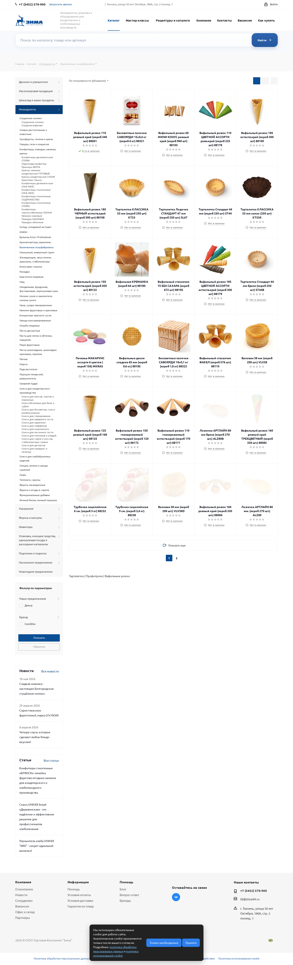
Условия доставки (80, 900)
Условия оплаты (79, 895)
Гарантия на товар (81, 906)
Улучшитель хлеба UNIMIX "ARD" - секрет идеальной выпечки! (36, 845)
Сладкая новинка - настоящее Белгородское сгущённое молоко (36, 688)
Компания (203, 20)
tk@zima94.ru (250, 899)
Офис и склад (25, 912)
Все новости (50, 671)
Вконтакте (176, 897)
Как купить (266, 20)
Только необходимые (164, 942)
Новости (21, 895)
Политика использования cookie (238, 958)
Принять (191, 942)
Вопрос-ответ (129, 895)
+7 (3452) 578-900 (253, 891)
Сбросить (39, 646)
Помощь (74, 889)
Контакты (224, 20)
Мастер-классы (137, 20)
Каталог (114, 20)
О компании (24, 889)
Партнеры (22, 917)
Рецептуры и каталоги (173, 20)
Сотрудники (24, 900)
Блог (123, 889)
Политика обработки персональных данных (62, 958)
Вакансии (245, 20)
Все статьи (51, 760)
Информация (78, 882)
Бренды (125, 900)
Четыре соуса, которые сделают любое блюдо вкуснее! (34, 737)
